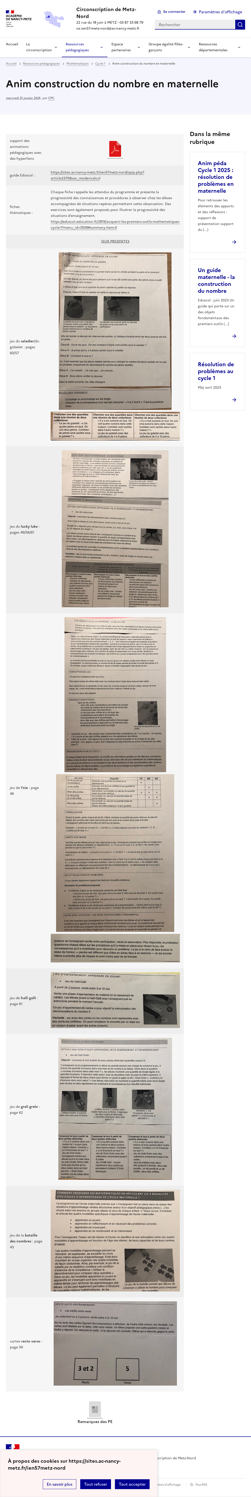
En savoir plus (59, 1484)
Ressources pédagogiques (77, 47)
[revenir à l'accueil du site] (111, 13)
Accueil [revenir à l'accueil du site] (11, 63)
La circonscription (39, 47)
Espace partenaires (121, 47)
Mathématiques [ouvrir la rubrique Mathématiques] (77, 63)
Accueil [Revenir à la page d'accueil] (12, 44)
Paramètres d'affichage (164, 1484)
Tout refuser (95, 1484)
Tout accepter (132, 1484)
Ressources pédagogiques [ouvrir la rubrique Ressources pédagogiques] (41, 63)
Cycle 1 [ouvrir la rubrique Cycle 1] (100, 63)
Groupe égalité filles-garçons (166, 47)
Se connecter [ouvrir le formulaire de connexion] (174, 11)
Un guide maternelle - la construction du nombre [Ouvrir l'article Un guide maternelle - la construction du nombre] (216, 280)
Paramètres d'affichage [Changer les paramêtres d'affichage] (220, 12)
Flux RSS (201, 1484)
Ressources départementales (213, 47)
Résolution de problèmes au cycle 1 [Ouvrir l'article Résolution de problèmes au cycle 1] (216, 371)
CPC (51, 98)
